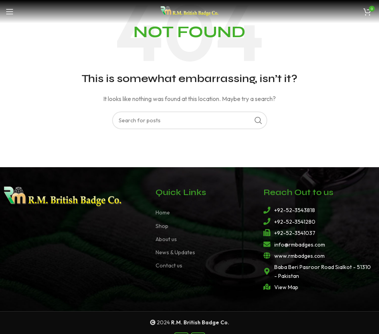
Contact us (169, 265)
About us (166, 239)
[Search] (189, 120)
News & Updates (175, 252)
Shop (162, 226)
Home (163, 212)
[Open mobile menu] (9, 11)
